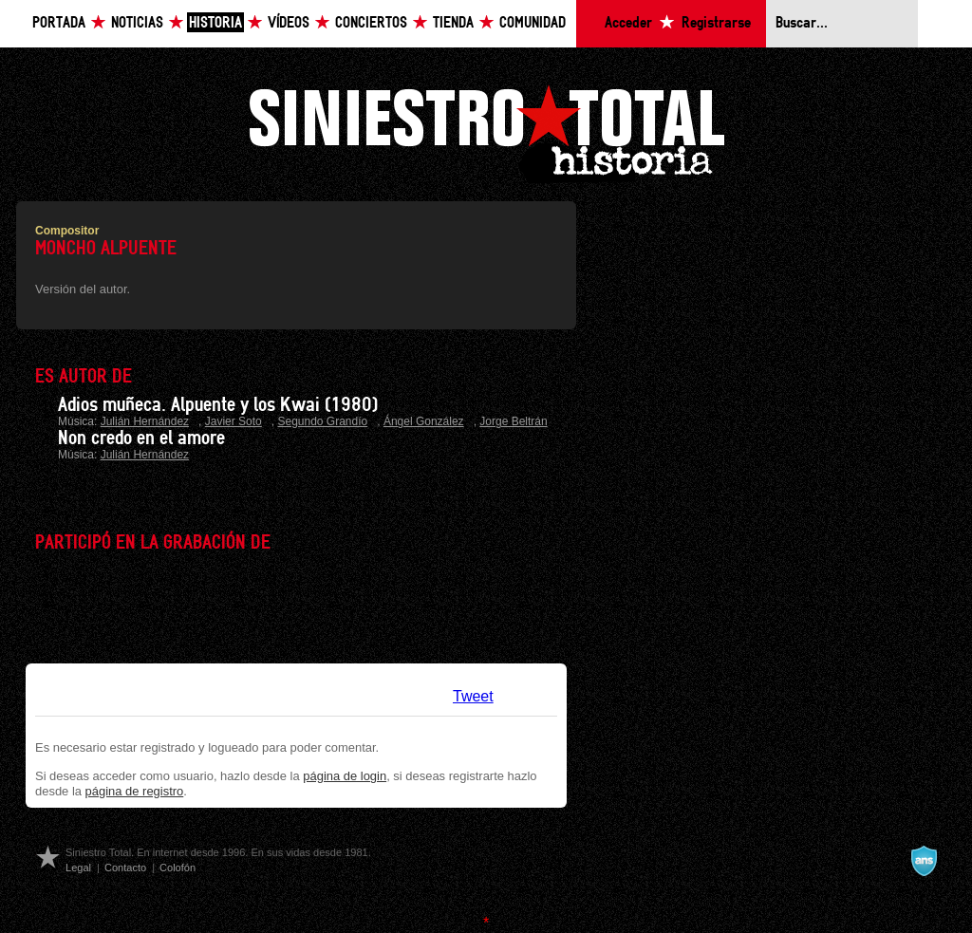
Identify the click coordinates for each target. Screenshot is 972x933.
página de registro (134, 791)
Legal (78, 867)
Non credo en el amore (141, 438)
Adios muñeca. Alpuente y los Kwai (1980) (218, 405)
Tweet (473, 696)
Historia (215, 23)
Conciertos (371, 23)
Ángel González (423, 421)
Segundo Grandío (322, 421)
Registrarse (716, 23)
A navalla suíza (923, 861)
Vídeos (288, 23)
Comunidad (532, 23)
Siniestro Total (486, 131)
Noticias (137, 23)
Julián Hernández (145, 421)
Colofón (177, 867)
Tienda (453, 23)
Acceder (628, 23)
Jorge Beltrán (513, 421)
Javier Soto (233, 421)
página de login (344, 776)
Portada (58, 23)
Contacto (125, 867)
